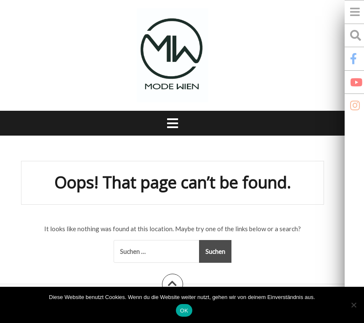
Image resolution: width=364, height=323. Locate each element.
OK (184, 310)
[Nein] (353, 305)
